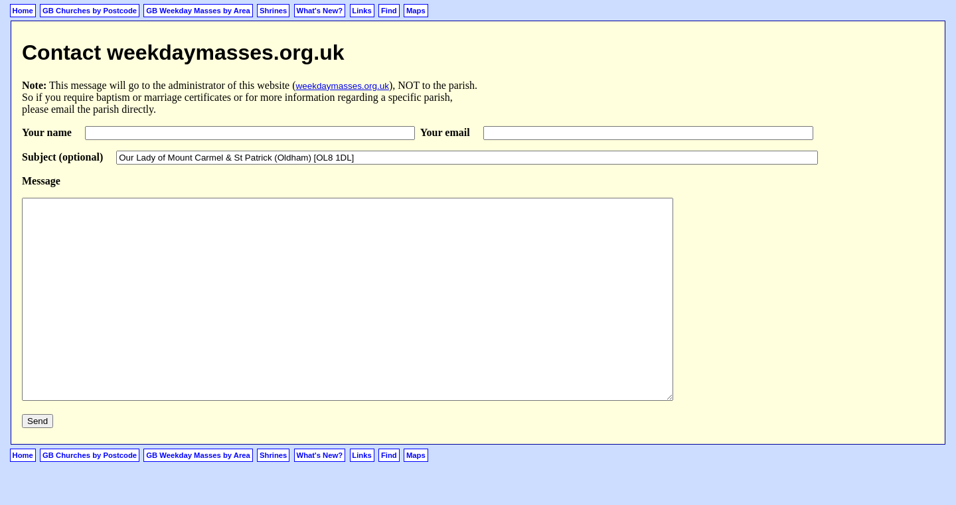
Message (41, 180)
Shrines (273, 11)
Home (23, 11)
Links (361, 11)
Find (389, 11)
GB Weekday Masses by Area (198, 11)
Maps (416, 11)
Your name (48, 132)
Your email (446, 132)
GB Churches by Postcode (89, 11)
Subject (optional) (64, 157)
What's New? (320, 11)
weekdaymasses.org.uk (342, 86)
